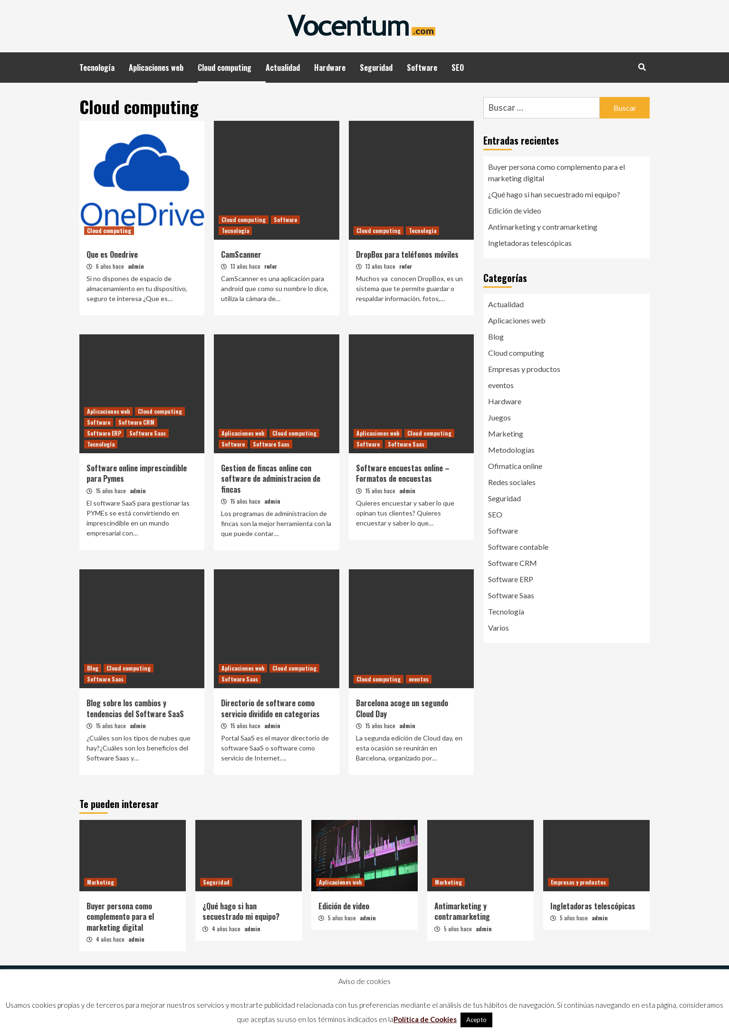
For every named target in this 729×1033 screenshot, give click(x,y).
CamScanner (241, 254)
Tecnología (97, 67)
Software (422, 67)
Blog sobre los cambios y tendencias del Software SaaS (135, 708)
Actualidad (283, 67)
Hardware (329, 67)
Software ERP (104, 433)
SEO (457, 67)
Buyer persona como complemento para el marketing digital (556, 172)
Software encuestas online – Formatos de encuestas (403, 473)
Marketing (505, 433)
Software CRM (136, 422)
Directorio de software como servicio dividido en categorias (270, 708)
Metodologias (511, 449)
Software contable (518, 546)
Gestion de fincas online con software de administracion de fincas (270, 478)
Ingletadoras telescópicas (530, 242)
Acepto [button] (476, 1019)
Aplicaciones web (156, 67)
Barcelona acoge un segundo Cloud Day (402, 708)
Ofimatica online (515, 465)
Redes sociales (512, 482)
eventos (419, 679)
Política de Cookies (425, 1019)
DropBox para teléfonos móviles (407, 254)
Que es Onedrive (112, 254)
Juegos (499, 417)
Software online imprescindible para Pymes (136, 473)
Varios (498, 627)
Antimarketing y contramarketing (542, 226)
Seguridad (376, 67)
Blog (92, 668)
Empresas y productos (524, 368)
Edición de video (514, 210)
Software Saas (147, 433)
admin (136, 266)
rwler (270, 266)
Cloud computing (224, 67)
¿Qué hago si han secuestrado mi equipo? (554, 194)
